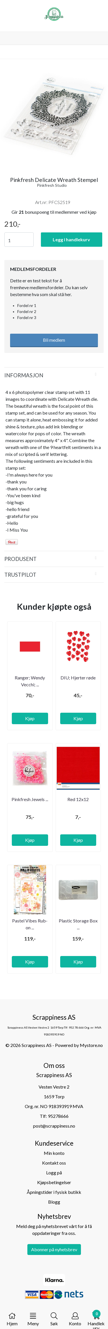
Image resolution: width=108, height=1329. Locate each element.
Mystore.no (91, 1045)
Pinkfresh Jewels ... (30, 799)
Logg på (54, 1172)
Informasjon (23, 375)
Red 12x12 (78, 799)
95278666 (58, 1116)
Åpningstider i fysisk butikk (54, 1192)
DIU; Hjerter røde (78, 677)
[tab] (54, 375)
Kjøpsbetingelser (54, 1182)
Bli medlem (54, 340)
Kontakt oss (54, 1162)
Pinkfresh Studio (52, 185)
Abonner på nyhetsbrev (54, 1249)
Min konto (54, 1153)
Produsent (20, 559)
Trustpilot (20, 575)
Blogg (54, 1201)
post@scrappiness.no (54, 1125)
